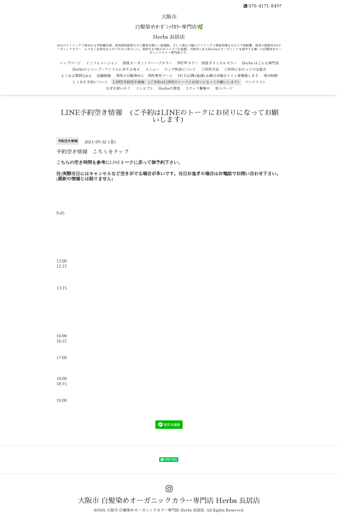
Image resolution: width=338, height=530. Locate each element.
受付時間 (271, 75)
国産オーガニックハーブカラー (147, 63)
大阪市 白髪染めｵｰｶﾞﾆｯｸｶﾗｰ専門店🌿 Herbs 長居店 (169, 27)
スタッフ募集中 (197, 88)
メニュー (152, 69)
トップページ (70, 63)
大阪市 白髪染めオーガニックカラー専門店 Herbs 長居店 (169, 500)
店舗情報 (104, 75)
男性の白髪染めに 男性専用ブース (144, 75)
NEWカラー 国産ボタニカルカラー (207, 63)
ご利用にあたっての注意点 (245, 69)
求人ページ (224, 88)
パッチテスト (255, 82)
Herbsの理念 (169, 88)
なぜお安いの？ (118, 88)
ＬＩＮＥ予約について (90, 82)
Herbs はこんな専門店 (260, 63)
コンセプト (144, 88)
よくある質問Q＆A (76, 75)
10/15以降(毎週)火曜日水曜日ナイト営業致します (217, 75)
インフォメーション (102, 63)
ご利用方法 (210, 69)
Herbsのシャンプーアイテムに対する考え (106, 69)
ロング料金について (180, 69)
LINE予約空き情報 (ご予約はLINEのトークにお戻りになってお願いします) (176, 82)
